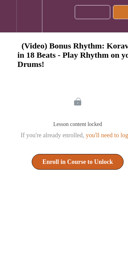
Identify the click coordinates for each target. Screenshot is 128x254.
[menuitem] (29, 16)
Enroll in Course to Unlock (77, 161)
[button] (8, 16)
